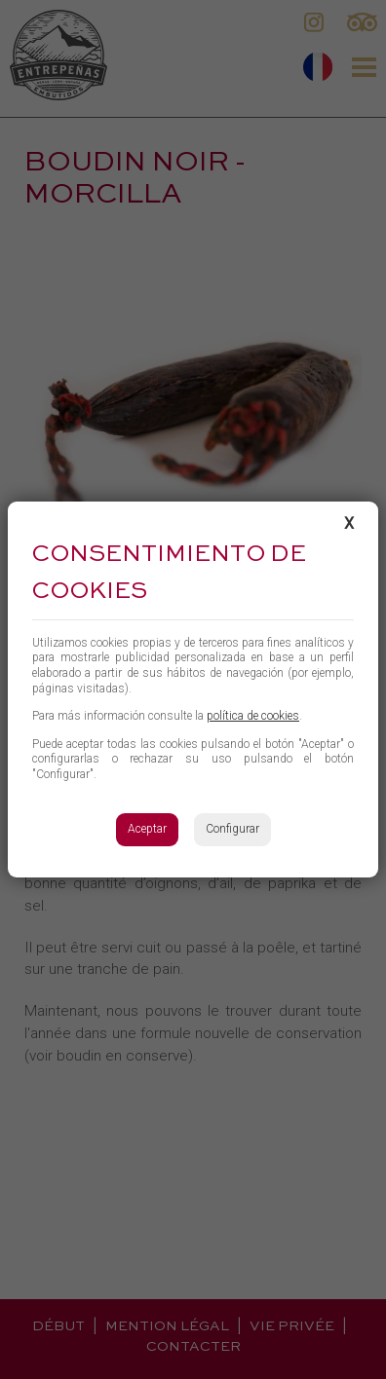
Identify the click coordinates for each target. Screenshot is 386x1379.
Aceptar (147, 829)
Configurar (232, 829)
